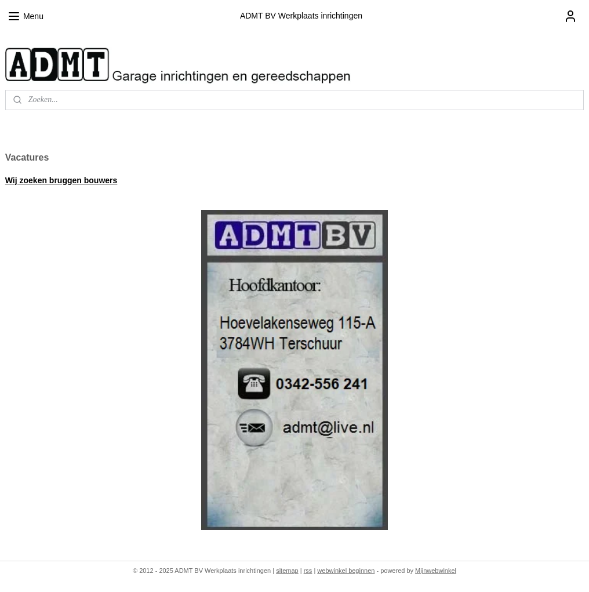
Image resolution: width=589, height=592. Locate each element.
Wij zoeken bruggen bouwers (61, 180)
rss (308, 570)
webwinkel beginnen (346, 570)
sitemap (287, 570)
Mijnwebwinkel (435, 570)
